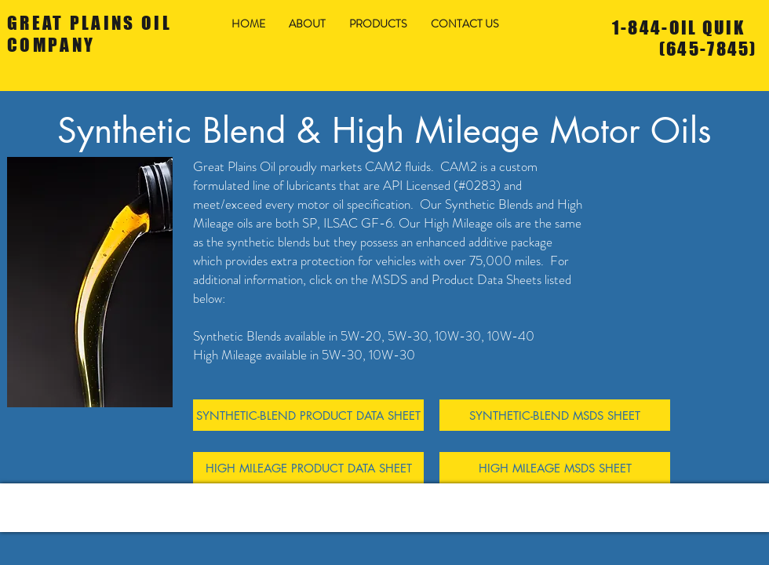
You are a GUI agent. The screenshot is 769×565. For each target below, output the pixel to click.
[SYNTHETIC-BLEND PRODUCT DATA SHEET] (308, 415)
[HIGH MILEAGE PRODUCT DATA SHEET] (308, 467)
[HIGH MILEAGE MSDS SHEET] (554, 467)
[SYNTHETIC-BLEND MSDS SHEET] (554, 415)
